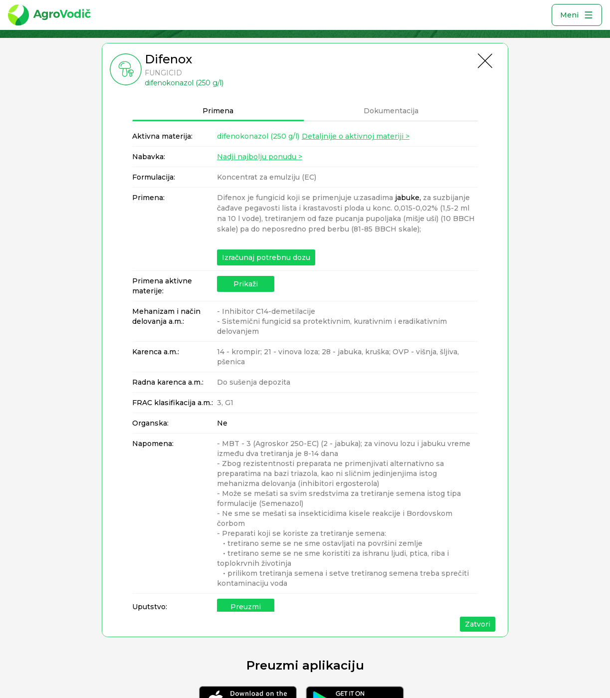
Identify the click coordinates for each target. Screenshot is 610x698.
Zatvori (477, 624)
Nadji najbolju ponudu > (259, 156)
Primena (218, 110)
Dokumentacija (391, 110)
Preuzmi (245, 606)
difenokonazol (258, 136)
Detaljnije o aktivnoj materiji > (355, 136)
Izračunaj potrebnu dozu (266, 257)
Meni (577, 15)
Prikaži (245, 283)
